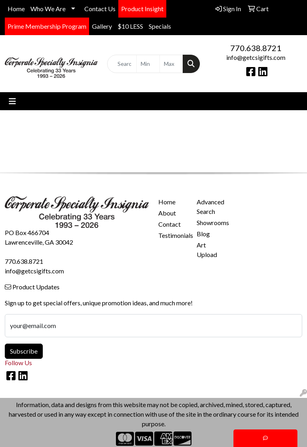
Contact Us (100, 8)
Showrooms (211, 222)
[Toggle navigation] (12, 101)
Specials (160, 26)
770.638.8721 (255, 48)
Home (16, 8)
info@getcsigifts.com (255, 57)
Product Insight (142, 8)
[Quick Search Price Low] (148, 64)
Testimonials (172, 235)
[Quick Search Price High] (171, 64)
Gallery (102, 26)
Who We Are (48, 8)
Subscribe (24, 351)
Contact (169, 224)
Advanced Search (210, 206)
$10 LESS (130, 26)
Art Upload (207, 249)
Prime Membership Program (47, 26)
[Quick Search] (122, 64)
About (167, 213)
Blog (203, 233)
